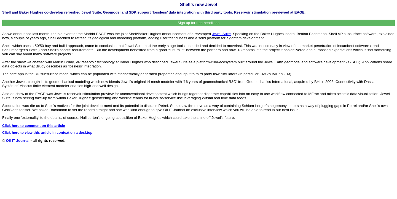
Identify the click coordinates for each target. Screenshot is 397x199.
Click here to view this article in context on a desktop (47, 132)
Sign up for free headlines (198, 23)
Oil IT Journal (17, 140)
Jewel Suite (221, 34)
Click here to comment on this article (33, 126)
